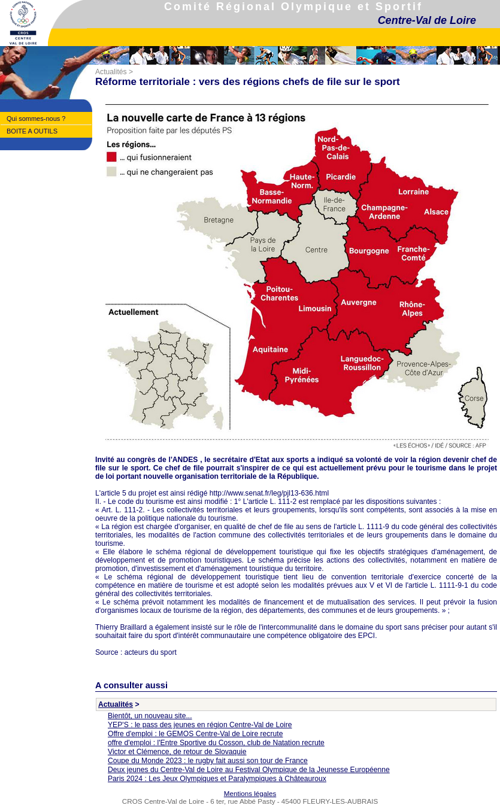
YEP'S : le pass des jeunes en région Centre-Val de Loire (200, 725)
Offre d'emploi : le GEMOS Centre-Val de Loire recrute (195, 734)
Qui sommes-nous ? (36, 118)
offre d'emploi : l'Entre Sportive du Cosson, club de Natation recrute (216, 743)
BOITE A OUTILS (32, 131)
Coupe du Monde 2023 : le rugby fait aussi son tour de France (208, 761)
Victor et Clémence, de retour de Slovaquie (177, 752)
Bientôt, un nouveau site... (150, 716)
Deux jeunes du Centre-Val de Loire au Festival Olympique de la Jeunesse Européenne (249, 769)
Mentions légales (250, 793)
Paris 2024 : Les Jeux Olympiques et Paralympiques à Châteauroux (217, 778)
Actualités (111, 72)
